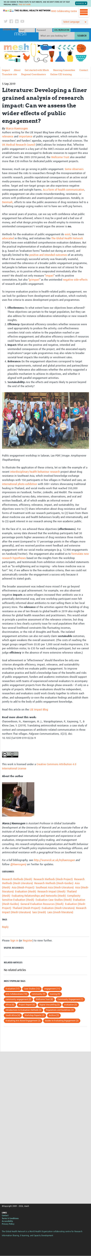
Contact (83, 70)
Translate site (9, 74)
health (33, 471)
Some (68, 169)
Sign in (14, 940)
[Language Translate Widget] (74, 22)
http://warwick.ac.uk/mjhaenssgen (54, 860)
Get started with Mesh (37, 70)
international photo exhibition (19, 484)
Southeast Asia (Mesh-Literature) (55, 887)
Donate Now (9, 29)
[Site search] (57, 36)
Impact (6, 70)
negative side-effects (75, 280)
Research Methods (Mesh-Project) (53, 879)
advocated (8, 238)
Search (81, 36)
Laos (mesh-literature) (60, 912)
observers (77, 169)
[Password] (44, 30)
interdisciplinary (19, 471)
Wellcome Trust (60, 157)
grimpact (34, 280)
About (17, 70)
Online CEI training (61, 74)
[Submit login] (62, 30)
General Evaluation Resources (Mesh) (41, 904)
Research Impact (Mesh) (51, 891)
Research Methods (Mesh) (17, 879)
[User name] (26, 30)
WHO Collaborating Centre (64, 11)
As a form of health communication (63, 190)
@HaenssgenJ (18, 864)
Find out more (24, 5)
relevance (7, 136)
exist (67, 234)
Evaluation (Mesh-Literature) (58, 908)
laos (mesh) (39, 912)
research (55, 471)
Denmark (7, 202)
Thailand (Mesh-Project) (26, 908)
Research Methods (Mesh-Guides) (53, 883)
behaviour (43, 471)
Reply (5, 927)
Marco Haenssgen (17, 128)
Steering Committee (64, 70)
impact (50, 275)
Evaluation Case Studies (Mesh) (54, 899)
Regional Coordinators (33, 74)
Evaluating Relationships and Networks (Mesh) (39, 895)
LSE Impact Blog (39, 709)
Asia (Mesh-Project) (23, 887)
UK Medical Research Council (18, 145)
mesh (20, 34)
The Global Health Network (27, 10)
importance (25, 136)
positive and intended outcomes (48, 255)
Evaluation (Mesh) (25, 891)
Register (27, 940)
